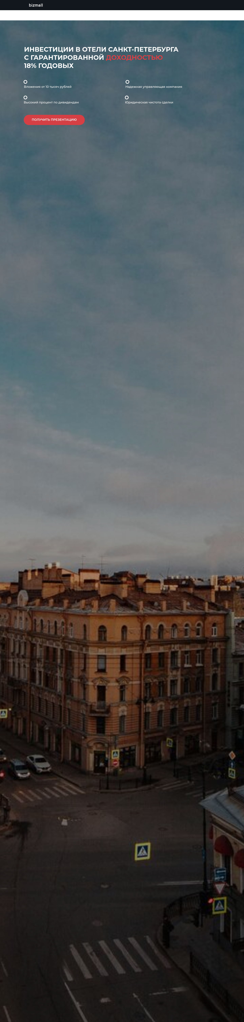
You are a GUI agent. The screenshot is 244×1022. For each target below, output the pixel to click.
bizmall (36, 5)
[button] (54, 120)
